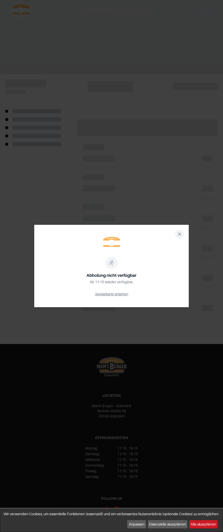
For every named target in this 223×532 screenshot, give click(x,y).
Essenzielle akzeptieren (167, 524)
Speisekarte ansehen (111, 294)
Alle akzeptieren (203, 524)
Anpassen (136, 524)
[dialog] (111, 520)
